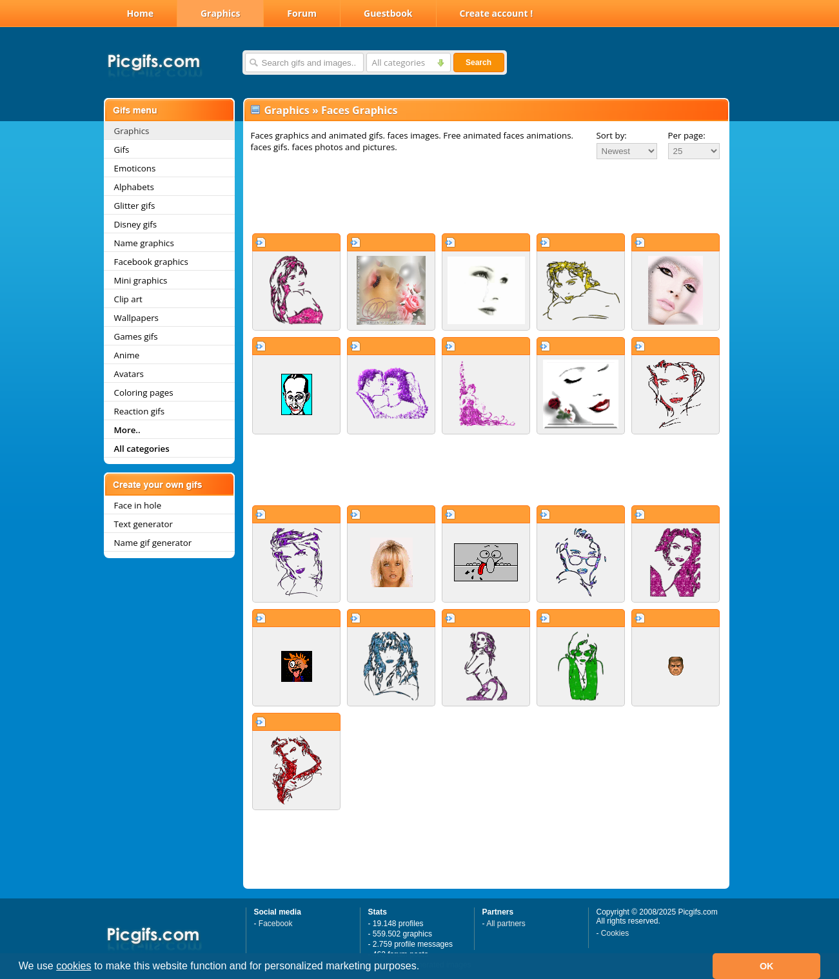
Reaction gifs (139, 411)
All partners (506, 923)
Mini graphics (141, 280)
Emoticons (135, 168)
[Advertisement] (486, 196)
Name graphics (144, 243)
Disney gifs (135, 224)
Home (140, 13)
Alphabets (134, 187)
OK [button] (767, 966)
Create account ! (496, 13)
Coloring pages (143, 392)
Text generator (143, 524)
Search (478, 62)
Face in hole (138, 505)
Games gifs (136, 336)
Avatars (129, 374)
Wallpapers (136, 318)
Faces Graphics (359, 110)
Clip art (128, 299)
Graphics (220, 13)
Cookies (615, 933)
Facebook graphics (151, 261)
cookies (73, 965)
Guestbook (388, 13)
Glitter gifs (134, 205)
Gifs (122, 149)
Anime (127, 355)
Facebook (276, 923)
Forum (302, 13)
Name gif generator (153, 542)
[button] (424, 967)
